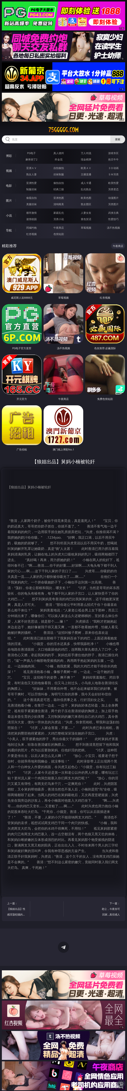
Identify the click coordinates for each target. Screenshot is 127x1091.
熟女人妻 (31, 174)
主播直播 (86, 174)
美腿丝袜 (31, 204)
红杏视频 (31, 234)
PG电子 (31, 153)
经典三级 (58, 189)
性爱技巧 (113, 219)
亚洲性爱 (31, 183)
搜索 (117, 139)
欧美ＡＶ (86, 168)
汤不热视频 (113, 227)
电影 (9, 186)
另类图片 (113, 204)
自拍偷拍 (58, 168)
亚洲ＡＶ (31, 168)
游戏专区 (113, 153)
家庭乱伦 (58, 213)
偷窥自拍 (31, 198)
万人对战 (86, 153)
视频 (9, 171)
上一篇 (17, 909)
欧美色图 (86, 198)
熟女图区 (86, 204)
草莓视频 (86, 227)
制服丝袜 (31, 189)
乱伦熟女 (86, 189)
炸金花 (59, 159)
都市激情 (31, 213)
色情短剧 (58, 234)
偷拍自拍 (58, 183)
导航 (9, 230)
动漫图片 (113, 198)
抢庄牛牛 (113, 159)
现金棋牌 (86, 159)
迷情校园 (31, 219)
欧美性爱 (113, 183)
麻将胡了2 (31, 159)
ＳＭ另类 (113, 174)
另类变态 (113, 189)
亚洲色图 (58, 198)
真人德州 (58, 153)
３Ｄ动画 (113, 168)
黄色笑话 (86, 219)
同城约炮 (31, 227)
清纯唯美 (58, 204)
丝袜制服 (58, 174)
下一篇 (110, 909)
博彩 (9, 156)
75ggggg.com (63, 130)
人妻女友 (86, 213)
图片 (9, 200)
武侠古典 (113, 213)
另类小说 (58, 219)
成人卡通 (86, 183)
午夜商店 (58, 227)
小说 (9, 215)
